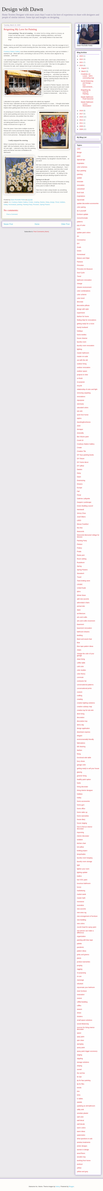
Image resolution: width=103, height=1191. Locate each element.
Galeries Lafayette (83, 498)
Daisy (47, 202)
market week (81, 894)
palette (79, 943)
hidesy (58, 1186)
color (78, 149)
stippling (80, 1058)
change (79, 283)
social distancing (83, 1024)
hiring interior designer (85, 790)
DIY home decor (82, 462)
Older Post (65, 224)
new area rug (81, 912)
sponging (80, 1044)
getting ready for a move (85, 324)
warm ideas (81, 1131)
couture (79, 692)
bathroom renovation (84, 280)
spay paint (80, 1037)
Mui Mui (80, 528)
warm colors (81, 1128)
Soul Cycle (81, 273)
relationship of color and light (87, 389)
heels (79, 783)
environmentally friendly (85, 739)
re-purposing (81, 973)
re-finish (80, 378)
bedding (80, 635)
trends (79, 1088)
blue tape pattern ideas (85, 646)
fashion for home (83, 316)
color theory (81, 674)
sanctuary (80, 404)
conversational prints (84, 688)
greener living (82, 776)
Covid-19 (80, 440)
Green (79, 251)
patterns (80, 222)
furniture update (82, 214)
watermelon (81, 1135)
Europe (79, 488)
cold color (80, 666)
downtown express (83, 732)
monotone (80, 902)
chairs (79, 650)
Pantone (80, 262)
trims (78, 1095)
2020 (81, 65)
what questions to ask (84, 1139)
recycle (79, 386)
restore (79, 998)
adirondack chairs (83, 603)
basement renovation (84, 628)
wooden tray (81, 1157)
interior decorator (83, 836)
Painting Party (27, 204)
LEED (79, 520)
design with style (83, 309)
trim (78, 1091)
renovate (80, 181)
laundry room (81, 342)
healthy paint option (84, 779)
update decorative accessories (88, 203)
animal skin (81, 606)
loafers (79, 876)
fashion (79, 750)
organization (81, 936)
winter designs (82, 1146)
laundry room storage (84, 861)
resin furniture (82, 991)
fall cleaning (81, 746)
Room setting (81, 559)
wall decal (80, 1120)
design (52, 202)
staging (79, 1055)
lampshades (81, 854)
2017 (81, 114)
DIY (78, 243)
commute (80, 677)
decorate (80, 302)
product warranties (83, 962)
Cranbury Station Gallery (12, 51)
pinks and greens (83, 954)
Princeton (36, 204)
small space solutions (84, 1020)
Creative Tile (81, 451)
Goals (79, 247)
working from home (84, 1160)
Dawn (79, 477)
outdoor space (82, 371)
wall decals (81, 1124)
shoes (79, 1013)
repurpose (80, 400)
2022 (81, 59)
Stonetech (80, 573)
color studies (81, 670)
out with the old (82, 360)
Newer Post (8, 224)
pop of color (81, 225)
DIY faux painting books (85, 455)
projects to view (82, 375)
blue (78, 643)
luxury (79, 887)
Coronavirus (81, 240)
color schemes (82, 167)
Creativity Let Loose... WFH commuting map (87, 76)
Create (30, 202)
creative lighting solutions (86, 703)
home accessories (83, 801)
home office (81, 808)
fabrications (81, 743)
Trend (79, 276)
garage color (81, 765)
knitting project (82, 851)
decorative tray (82, 721)
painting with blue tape (85, 940)
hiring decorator (82, 787)
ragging (79, 969)
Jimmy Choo (81, 513)
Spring (79, 566)
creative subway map (84, 706)
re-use (79, 976)
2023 (81, 56)
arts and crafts (82, 617)
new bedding (81, 920)
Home (37, 224)
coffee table (81, 663)
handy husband (82, 327)
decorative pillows (83, 305)
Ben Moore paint (83, 437)
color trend (80, 298)
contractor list (81, 681)
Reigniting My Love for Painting (86, 92)
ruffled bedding (82, 1002)
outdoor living (81, 364)
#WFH (79, 418)
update (79, 178)
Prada (79, 551)
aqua (78, 610)
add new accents (83, 599)
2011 (81, 123)
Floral (57, 202)
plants (79, 958)
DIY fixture (80, 458)
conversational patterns (85, 685)
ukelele (79, 1102)
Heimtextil (80, 509)
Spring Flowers (45, 204)
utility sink (80, 1109)
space (79, 1033)
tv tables (80, 1099)
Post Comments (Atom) (41, 231)
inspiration (80, 163)
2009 (81, 126)
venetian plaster (82, 1113)
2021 (81, 62)
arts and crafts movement (86, 621)
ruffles (79, 1005)
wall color (80, 1117)
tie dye (79, 1077)
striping (79, 1066)
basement (80, 624)
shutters (80, 1016)
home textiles (81, 335)
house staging (82, 823)
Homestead (12, 204)
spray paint (81, 1047)
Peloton (79, 544)
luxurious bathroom (84, 883)
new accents (81, 909)
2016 (81, 117)
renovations (81, 396)
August (84, 68)
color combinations (83, 291)
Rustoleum (81, 562)
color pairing (81, 207)
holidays (80, 331)
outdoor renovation (83, 367)
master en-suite (82, 356)
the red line (81, 1073)
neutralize (80, 905)
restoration (80, 994)
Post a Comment (12, 214)
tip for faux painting (83, 1080)
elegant (79, 736)
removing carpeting (84, 393)
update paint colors (83, 232)
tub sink (79, 411)
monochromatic (82, 218)
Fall (78, 491)
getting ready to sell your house (88, 768)
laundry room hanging (84, 858)
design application (83, 728)
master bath (81, 898)
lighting (79, 349)
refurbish (80, 984)
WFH (79, 592)
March (83, 71)
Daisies (42, 202)
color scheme (81, 294)
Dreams (80, 484)
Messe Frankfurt (82, 524)
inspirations (81, 196)
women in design (83, 1150)
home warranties (83, 816)
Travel (79, 577)
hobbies (62, 202)
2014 (81, 120)
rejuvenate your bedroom (86, 987)
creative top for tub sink (85, 710)
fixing (79, 754)
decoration (80, 717)
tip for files (80, 1084)
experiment (81, 313)
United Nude (81, 588)
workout (80, 1164)
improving (80, 832)
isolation (80, 840)
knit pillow (80, 847)
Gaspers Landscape (84, 502)
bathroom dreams (83, 632)
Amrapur (80, 429)
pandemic (80, 947)
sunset (79, 1069)
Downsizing (81, 480)
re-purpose (81, 382)
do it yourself (81, 211)
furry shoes (81, 761)
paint (78, 156)
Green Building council (85, 506)
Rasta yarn (81, 555)
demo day (80, 725)
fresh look (80, 192)
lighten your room (83, 869)
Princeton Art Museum (85, 269)
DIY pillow (80, 466)
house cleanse (82, 338)
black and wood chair (84, 639)
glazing (79, 772)
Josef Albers (81, 517)
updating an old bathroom (86, 1106)
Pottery (79, 548)
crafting (79, 695)
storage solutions (83, 1062)
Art (10, 202)
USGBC (80, 584)
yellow (79, 1168)
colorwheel (81, 189)
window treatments (83, 1142)
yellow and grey (82, 1171)
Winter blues (81, 595)
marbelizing (81, 891)
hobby (6, 204)
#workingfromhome (84, 422)
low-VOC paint (82, 880)
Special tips (81, 160)
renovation (80, 185)
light (78, 865)
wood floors (81, 1153)
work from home (82, 415)
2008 (81, 129)
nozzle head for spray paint (86, 927)
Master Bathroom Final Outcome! (87, 98)
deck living (80, 714)
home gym (80, 805)
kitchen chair (81, 843)
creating (36, 202)
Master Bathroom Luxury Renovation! (87, 104)
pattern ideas (81, 951)
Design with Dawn (22, 9)
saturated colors (82, 407)
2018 (81, 111)
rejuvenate (80, 200)
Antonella (80, 433)
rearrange (80, 980)
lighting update (82, 872)
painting (19, 204)
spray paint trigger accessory (87, 1051)
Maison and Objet (83, 258)
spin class (80, 1040)
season (79, 1009)
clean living (81, 659)
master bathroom (83, 353)
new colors (81, 923)
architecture (81, 613)
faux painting (81, 171)
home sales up (82, 812)
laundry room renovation (85, 345)
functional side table (84, 757)
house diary (81, 819)
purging (79, 965)
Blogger (71, 1186)
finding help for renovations (86, 320)
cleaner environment (84, 287)
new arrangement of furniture (87, 916)
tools (78, 229)
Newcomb (80, 531)
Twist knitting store (83, 581)
